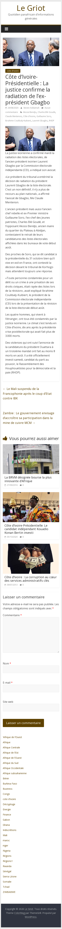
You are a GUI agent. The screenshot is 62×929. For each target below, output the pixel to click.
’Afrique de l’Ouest (12, 737)
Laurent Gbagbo (40, 120)
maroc (6, 840)
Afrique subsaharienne (15, 773)
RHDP (51, 120)
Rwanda (7, 866)
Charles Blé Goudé (46, 112)
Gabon (6, 819)
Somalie (7, 881)
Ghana (6, 824)
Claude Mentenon (13, 116)
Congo (6, 793)
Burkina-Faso (10, 783)
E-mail (8, 682)
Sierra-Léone (10, 876)
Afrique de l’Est (11, 752)
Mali (5, 835)
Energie (7, 809)
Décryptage (9, 804)
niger (5, 845)
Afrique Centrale (11, 747)
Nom (7, 663)
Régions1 (8, 861)
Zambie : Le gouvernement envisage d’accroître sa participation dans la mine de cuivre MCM (28, 418)
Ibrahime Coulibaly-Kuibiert (18, 120)
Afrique (6, 742)
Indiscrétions (9, 830)
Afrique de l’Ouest (12, 757)
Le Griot (31, 8)
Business (7, 788)
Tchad (6, 886)
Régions (7, 855)
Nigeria (6, 850)
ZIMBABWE (9, 892)
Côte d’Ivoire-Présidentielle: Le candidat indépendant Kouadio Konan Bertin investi (26, 529)
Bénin (6, 778)
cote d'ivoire (13, 70)
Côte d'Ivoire (29, 116)
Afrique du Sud (10, 763)
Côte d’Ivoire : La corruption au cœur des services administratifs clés (30, 579)
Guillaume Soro (44, 116)
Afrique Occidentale (13, 768)
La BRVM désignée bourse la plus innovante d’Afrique (28, 479)
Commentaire (12, 615)
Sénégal (7, 871)
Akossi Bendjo (29, 112)
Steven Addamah (31, 107)
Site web (8, 702)
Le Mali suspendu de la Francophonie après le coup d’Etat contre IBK (27, 393)
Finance (7, 814)
